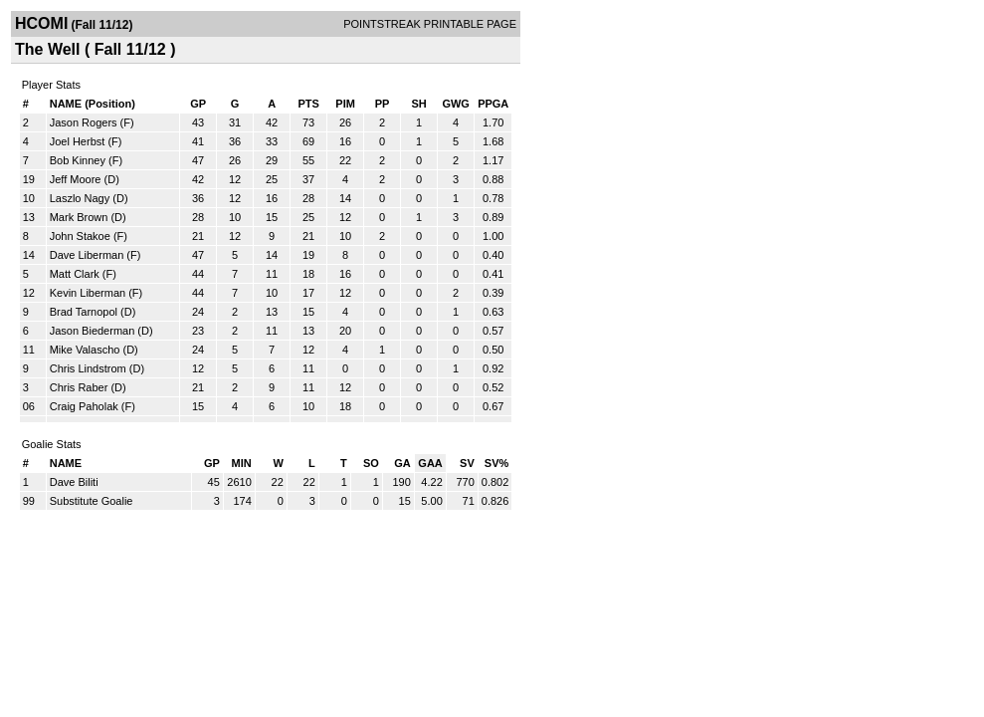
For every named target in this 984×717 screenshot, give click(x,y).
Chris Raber (79, 387)
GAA (430, 463)
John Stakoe (80, 236)
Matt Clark (74, 274)
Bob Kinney (77, 160)
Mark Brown (79, 217)
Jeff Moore (75, 179)
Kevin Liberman (87, 293)
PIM (345, 104)
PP (382, 104)
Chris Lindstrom (88, 368)
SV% (496, 463)
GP (198, 104)
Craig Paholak (84, 406)
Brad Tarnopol (83, 312)
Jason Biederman (92, 331)
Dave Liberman (87, 255)
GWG (456, 104)
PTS (307, 104)
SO (371, 463)
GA (402, 463)
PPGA (493, 104)
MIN (242, 463)
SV (467, 463)
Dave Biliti (74, 482)
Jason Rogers (83, 122)
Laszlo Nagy (80, 198)
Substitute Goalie (91, 501)
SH (418, 104)
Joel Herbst (77, 141)
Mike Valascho (85, 350)
